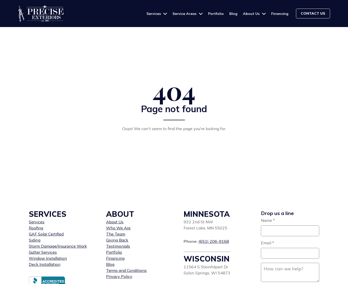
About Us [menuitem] (114, 221)
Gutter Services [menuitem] (43, 252)
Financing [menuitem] (115, 258)
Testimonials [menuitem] (118, 246)
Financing (279, 13)
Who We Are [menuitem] (118, 227)
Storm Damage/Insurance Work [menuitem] (58, 246)
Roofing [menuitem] (36, 227)
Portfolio (216, 13)
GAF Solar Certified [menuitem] (46, 233)
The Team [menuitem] (115, 233)
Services (154, 13)
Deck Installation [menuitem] (44, 264)
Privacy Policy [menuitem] (119, 276)
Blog (233, 13)
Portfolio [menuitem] (114, 252)
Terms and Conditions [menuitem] (126, 270)
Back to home (174, 141)
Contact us (313, 13)
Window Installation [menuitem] (48, 258)
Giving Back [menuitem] (117, 240)
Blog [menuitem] (110, 264)
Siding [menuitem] (34, 240)
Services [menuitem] (36, 221)
